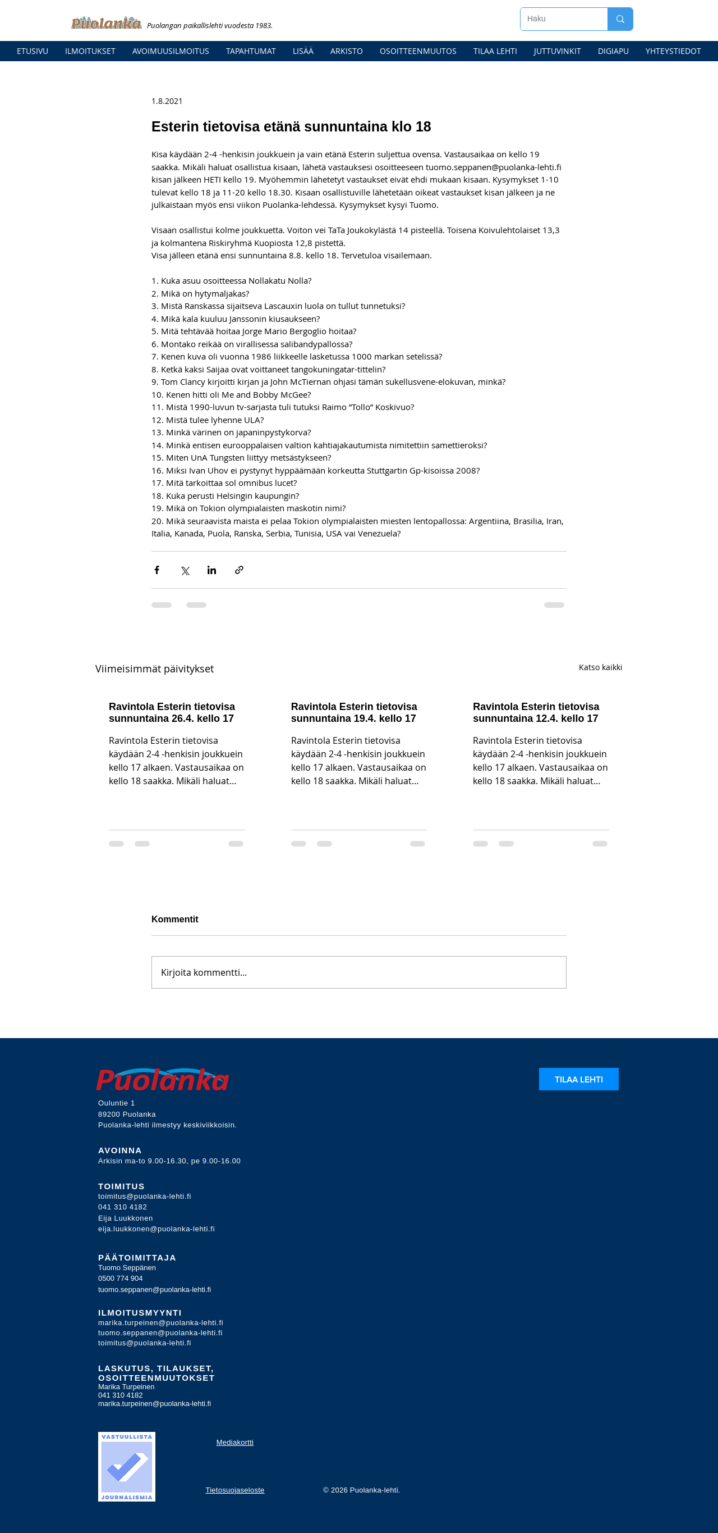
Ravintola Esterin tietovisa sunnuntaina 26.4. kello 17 (172, 712)
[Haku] (555, 19)
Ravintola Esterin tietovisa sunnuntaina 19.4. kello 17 (354, 712)
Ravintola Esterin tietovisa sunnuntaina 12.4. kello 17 (536, 712)
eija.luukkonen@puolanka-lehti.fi (156, 1229)
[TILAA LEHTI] (579, 1079)
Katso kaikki (601, 667)
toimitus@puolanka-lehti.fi (144, 1196)
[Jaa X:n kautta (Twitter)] (184, 570)
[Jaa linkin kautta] (239, 570)
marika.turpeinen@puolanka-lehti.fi (160, 1322)
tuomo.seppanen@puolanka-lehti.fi (154, 1289)
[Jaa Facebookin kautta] (156, 570)
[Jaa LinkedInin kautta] (211, 570)
